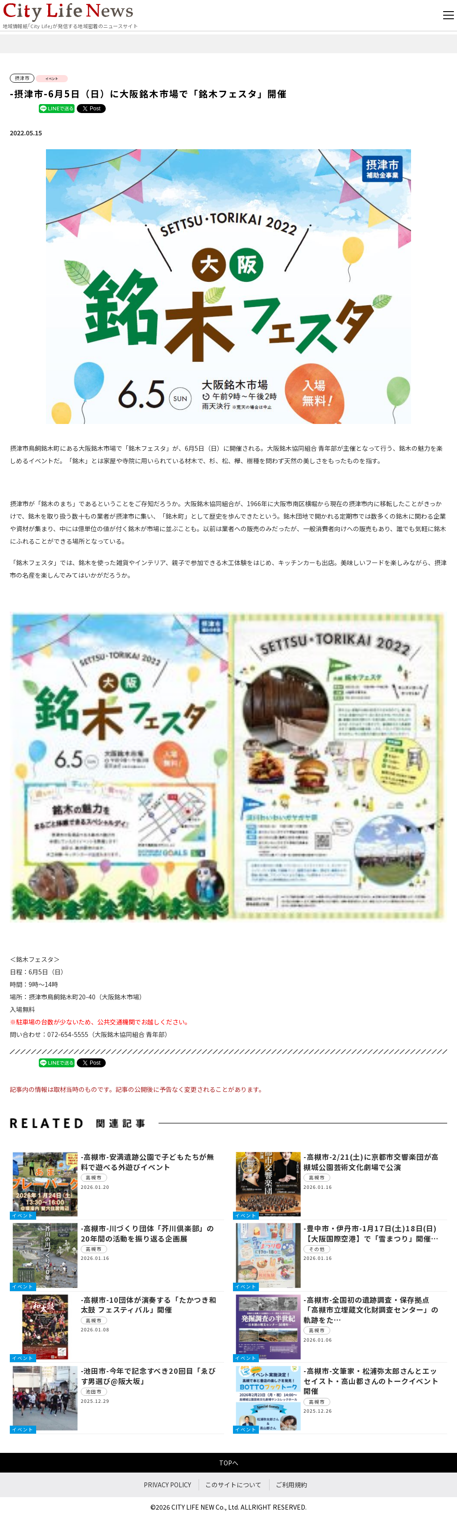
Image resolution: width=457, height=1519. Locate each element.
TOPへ (228, 1462)
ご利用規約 (291, 1484)
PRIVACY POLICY (167, 1484)
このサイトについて (233, 1484)
